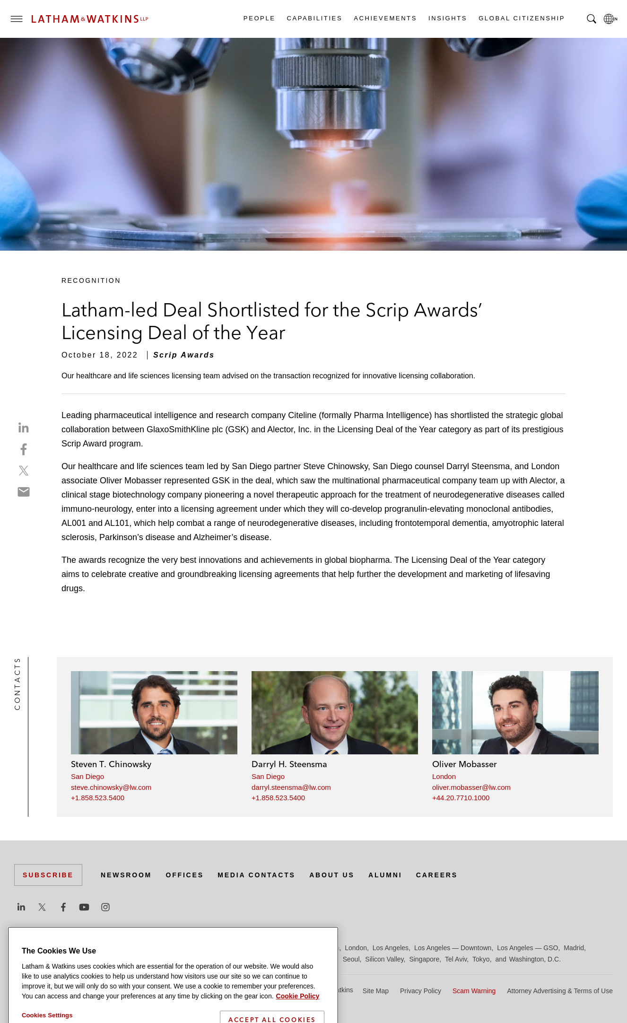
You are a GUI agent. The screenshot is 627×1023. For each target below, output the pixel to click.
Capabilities (314, 18)
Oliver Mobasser (464, 764)
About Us (332, 875)
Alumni (385, 875)
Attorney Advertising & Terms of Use (560, 991)
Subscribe (48, 875)
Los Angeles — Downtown (452, 948)
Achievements (385, 18)
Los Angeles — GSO (527, 948)
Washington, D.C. (535, 959)
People (259, 18)
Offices (185, 875)
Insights (447, 18)
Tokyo (481, 959)
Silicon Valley (384, 959)
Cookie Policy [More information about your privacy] (298, 1015)
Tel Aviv (456, 959)
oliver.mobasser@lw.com (471, 787)
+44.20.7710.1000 (460, 798)
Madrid (574, 948)
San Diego (87, 776)
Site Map (376, 991)
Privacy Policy (420, 991)
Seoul (351, 959)
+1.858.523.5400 (97, 798)
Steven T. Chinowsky (111, 764)
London (444, 776)
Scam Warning (474, 991)
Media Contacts (256, 875)
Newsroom (126, 875)
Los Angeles (391, 948)
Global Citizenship (521, 18)
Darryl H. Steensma (289, 764)
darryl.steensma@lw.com (291, 787)
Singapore (424, 959)
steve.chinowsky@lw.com (111, 787)
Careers (437, 875)
